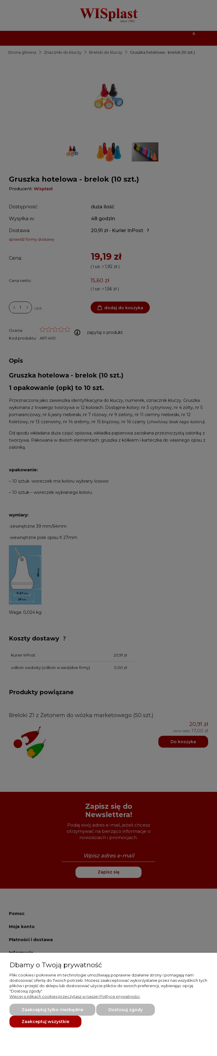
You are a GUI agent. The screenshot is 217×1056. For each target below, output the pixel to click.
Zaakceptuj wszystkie (45, 1021)
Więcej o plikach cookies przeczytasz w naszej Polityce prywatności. (74, 996)
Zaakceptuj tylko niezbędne (52, 1009)
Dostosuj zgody (125, 1009)
